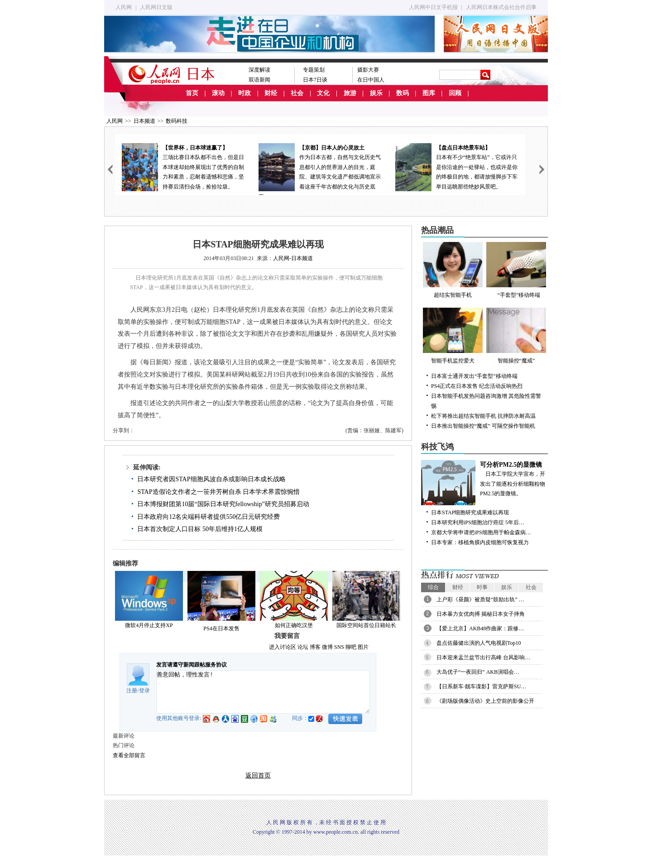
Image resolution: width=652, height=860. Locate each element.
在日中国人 (370, 80)
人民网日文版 (156, 7)
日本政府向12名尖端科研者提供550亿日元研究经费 (208, 516)
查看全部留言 (129, 755)
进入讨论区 (282, 647)
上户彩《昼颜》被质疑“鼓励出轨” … (480, 599)
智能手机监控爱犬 (453, 336)
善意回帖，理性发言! (263, 692)
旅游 (350, 93)
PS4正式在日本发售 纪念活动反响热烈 (477, 386)
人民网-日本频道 (293, 258)
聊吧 (350, 647)
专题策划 (314, 70)
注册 (131, 690)
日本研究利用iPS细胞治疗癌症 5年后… (477, 522)
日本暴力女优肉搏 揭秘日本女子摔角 (480, 614)
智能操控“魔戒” (516, 336)
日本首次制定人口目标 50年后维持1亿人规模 (200, 529)
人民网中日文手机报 (433, 7)
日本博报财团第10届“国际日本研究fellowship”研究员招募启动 (223, 504)
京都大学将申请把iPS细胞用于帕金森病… (481, 532)
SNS (339, 647)
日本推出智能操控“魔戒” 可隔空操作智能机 (483, 426)
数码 (402, 93)
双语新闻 (259, 80)
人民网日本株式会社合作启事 (501, 7)
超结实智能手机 (453, 270)
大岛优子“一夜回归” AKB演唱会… (477, 672)
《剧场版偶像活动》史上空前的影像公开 (485, 701)
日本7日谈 (315, 80)
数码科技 (176, 121)
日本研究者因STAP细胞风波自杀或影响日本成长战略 (211, 479)
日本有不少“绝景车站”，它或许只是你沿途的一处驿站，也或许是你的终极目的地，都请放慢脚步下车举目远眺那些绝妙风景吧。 (457, 166)
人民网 (123, 7)
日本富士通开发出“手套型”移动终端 (474, 376)
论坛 (302, 647)
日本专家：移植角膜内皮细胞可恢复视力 (480, 542)
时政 (244, 93)
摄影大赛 (368, 70)
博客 (315, 647)
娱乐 (376, 93)
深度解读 (259, 70)
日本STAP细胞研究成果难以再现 (470, 512)
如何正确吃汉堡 (294, 625)
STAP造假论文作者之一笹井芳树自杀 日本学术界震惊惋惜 (218, 491)
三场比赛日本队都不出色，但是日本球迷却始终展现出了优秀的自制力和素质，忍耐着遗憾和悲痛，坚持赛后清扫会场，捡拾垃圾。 (183, 166)
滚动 (218, 93)
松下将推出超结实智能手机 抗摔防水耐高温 (483, 416)
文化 (323, 93)
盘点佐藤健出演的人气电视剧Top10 (478, 643)
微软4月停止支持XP (149, 625)
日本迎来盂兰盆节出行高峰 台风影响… (483, 657)
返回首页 (258, 775)
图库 (428, 93)
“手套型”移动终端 (516, 270)
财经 (270, 93)
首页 (192, 93)
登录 (144, 690)
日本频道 (144, 121)
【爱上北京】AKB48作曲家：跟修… (480, 628)
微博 (327, 647)
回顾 (455, 93)
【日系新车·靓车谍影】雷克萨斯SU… (481, 686)
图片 (363, 647)
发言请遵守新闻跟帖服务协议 (191, 665)
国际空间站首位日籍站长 (366, 625)
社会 (297, 93)
